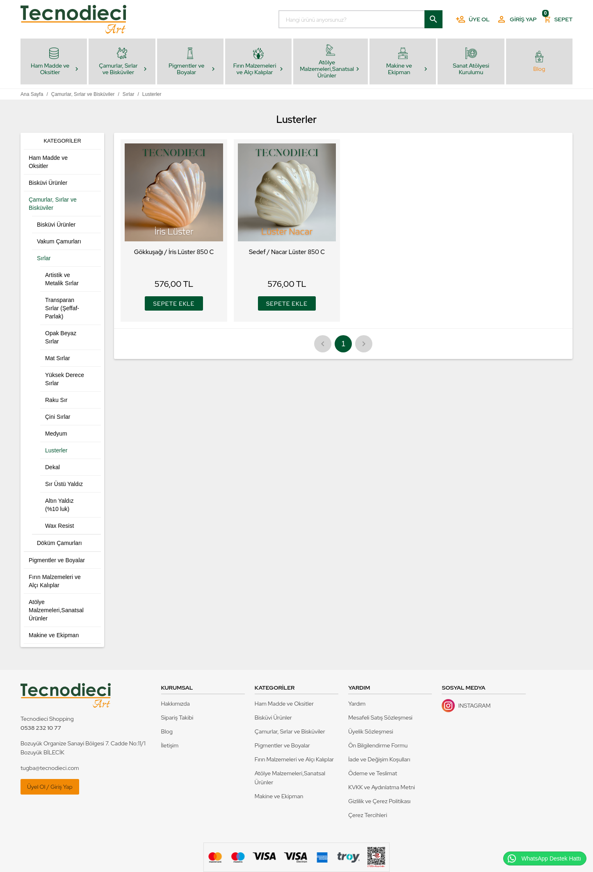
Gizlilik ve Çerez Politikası (379, 801)
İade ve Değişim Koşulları (379, 759)
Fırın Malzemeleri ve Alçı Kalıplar (294, 759)
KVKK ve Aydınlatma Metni (381, 787)
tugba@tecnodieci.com (50, 768)
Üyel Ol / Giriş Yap (50, 786)
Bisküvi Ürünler (273, 717)
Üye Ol (473, 19)
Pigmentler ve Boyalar (282, 745)
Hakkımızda (175, 703)
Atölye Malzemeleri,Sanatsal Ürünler (290, 778)
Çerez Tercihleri (367, 815)
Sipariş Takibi (177, 717)
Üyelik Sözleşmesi (370, 731)
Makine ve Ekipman (279, 796)
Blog (167, 731)
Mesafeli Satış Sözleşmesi (380, 717)
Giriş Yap (516, 19)
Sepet (558, 17)
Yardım (356, 703)
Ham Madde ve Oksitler (284, 703)
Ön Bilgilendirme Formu (378, 745)
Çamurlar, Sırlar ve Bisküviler (290, 731)
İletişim (170, 745)
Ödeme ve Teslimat (372, 773)
